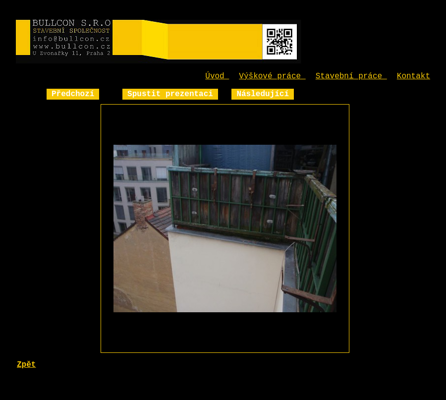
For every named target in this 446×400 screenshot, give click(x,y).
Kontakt (413, 76)
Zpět (26, 364)
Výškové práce (272, 76)
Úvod (217, 76)
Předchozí (73, 94)
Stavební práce (351, 76)
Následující (262, 94)
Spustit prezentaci (170, 94)
